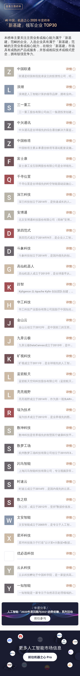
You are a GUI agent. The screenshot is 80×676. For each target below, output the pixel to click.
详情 (71, 69)
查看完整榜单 (13, 6)
